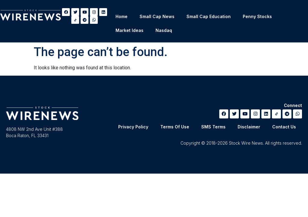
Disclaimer (249, 126)
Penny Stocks (257, 16)
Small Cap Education (208, 16)
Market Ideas (129, 30)
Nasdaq (164, 30)
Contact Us (284, 126)
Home (122, 16)
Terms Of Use (174, 126)
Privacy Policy (133, 126)
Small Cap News (157, 16)
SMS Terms (213, 126)
